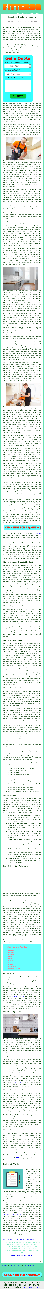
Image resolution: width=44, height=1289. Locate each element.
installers (25, 342)
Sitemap (4, 1265)
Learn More (28, 1287)
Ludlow (38, 533)
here (17, 1157)
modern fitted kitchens (31, 1222)
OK (38, 1287)
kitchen (28, 353)
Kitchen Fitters (15, 1265)
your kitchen (8, 47)
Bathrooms (30, 1239)
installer (25, 363)
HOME (18, 13)
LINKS (22, 13)
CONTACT (32, 13)
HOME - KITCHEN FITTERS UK (22, 1256)
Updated (31, 1265)
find (8, 1133)
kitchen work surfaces (22, 1199)
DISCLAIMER (38, 13)
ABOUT (27, 13)
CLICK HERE (18, 1082)
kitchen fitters (18, 996)
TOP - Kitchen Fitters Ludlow (14, 1239)
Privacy (39, 1270)
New (25, 1265)
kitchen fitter (8, 296)
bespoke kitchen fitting (12, 1214)
